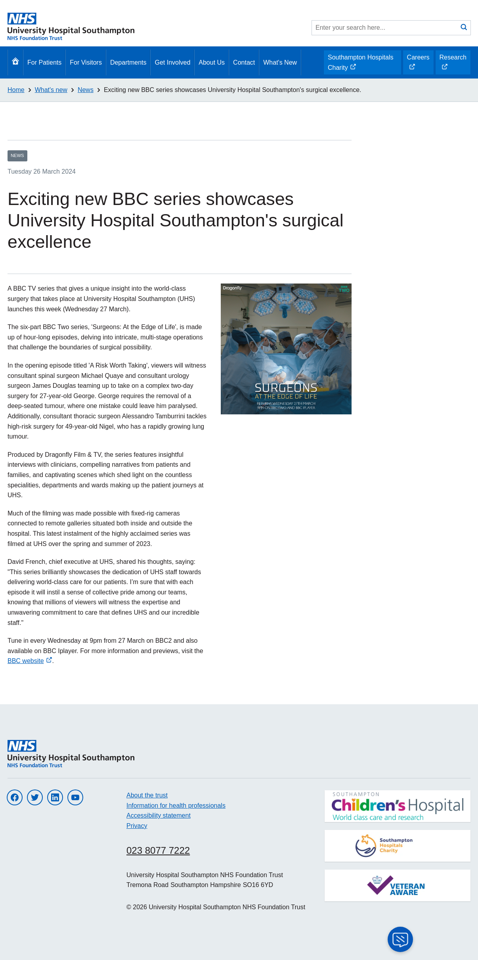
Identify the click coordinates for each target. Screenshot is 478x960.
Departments (128, 62)
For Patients (44, 62)
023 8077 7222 (158, 850)
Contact (244, 62)
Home (16, 89)
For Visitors (86, 62)
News (86, 89)
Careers (418, 64)
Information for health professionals (176, 805)
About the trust (147, 795)
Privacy (136, 825)
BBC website (30, 660)
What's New (280, 62)
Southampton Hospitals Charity (360, 64)
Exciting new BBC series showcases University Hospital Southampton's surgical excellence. (232, 89)
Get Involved (172, 62)
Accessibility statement (158, 815)
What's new (51, 89)
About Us (212, 62)
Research (453, 64)
